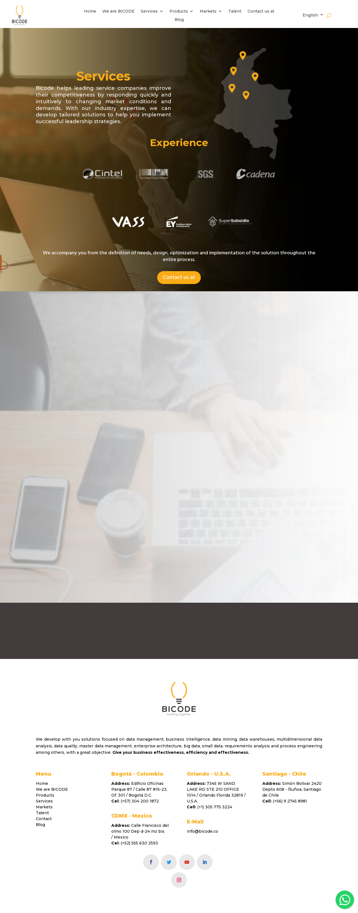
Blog (179, 20)
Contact (44, 818)
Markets (208, 11)
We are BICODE (118, 11)
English (310, 15)
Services (149, 11)
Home (90, 11)
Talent (234, 11)
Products (178, 11)
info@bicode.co (202, 831)
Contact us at (261, 11)
